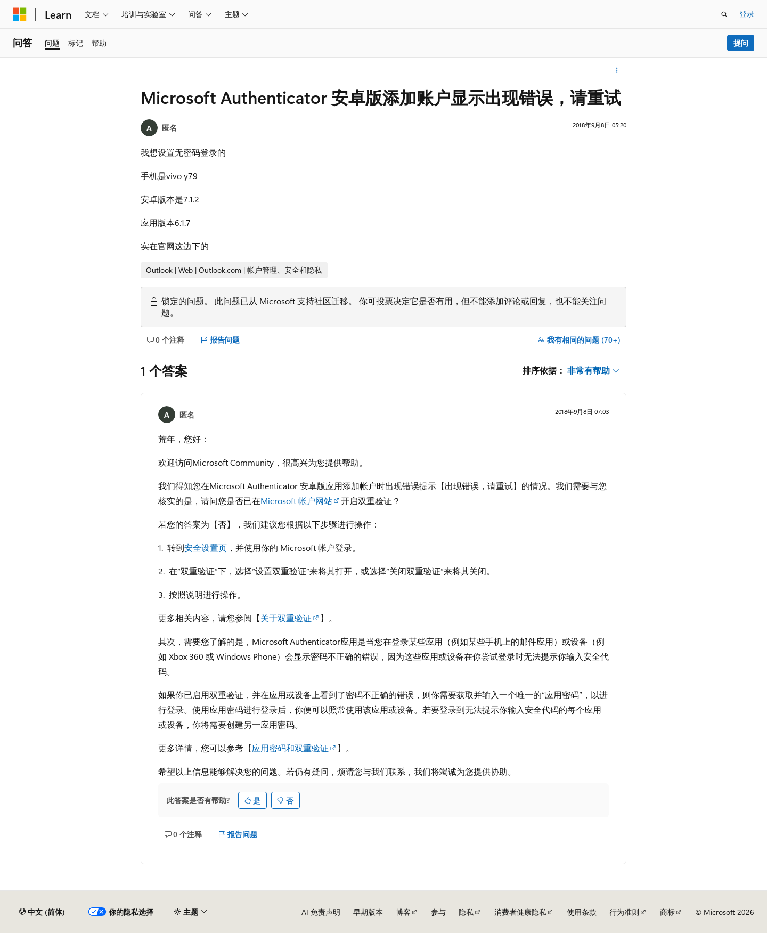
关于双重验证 (286, 617)
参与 (438, 912)
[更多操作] (617, 70)
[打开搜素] (724, 14)
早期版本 (368, 912)
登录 (746, 14)
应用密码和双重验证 (290, 747)
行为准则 (624, 912)
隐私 (466, 912)
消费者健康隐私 (520, 912)
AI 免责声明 (320, 912)
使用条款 (582, 912)
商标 (667, 912)
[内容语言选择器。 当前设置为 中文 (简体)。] (42, 912)
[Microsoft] (20, 14)
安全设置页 (205, 547)
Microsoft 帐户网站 (296, 500)
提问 (740, 43)
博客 (403, 912)
